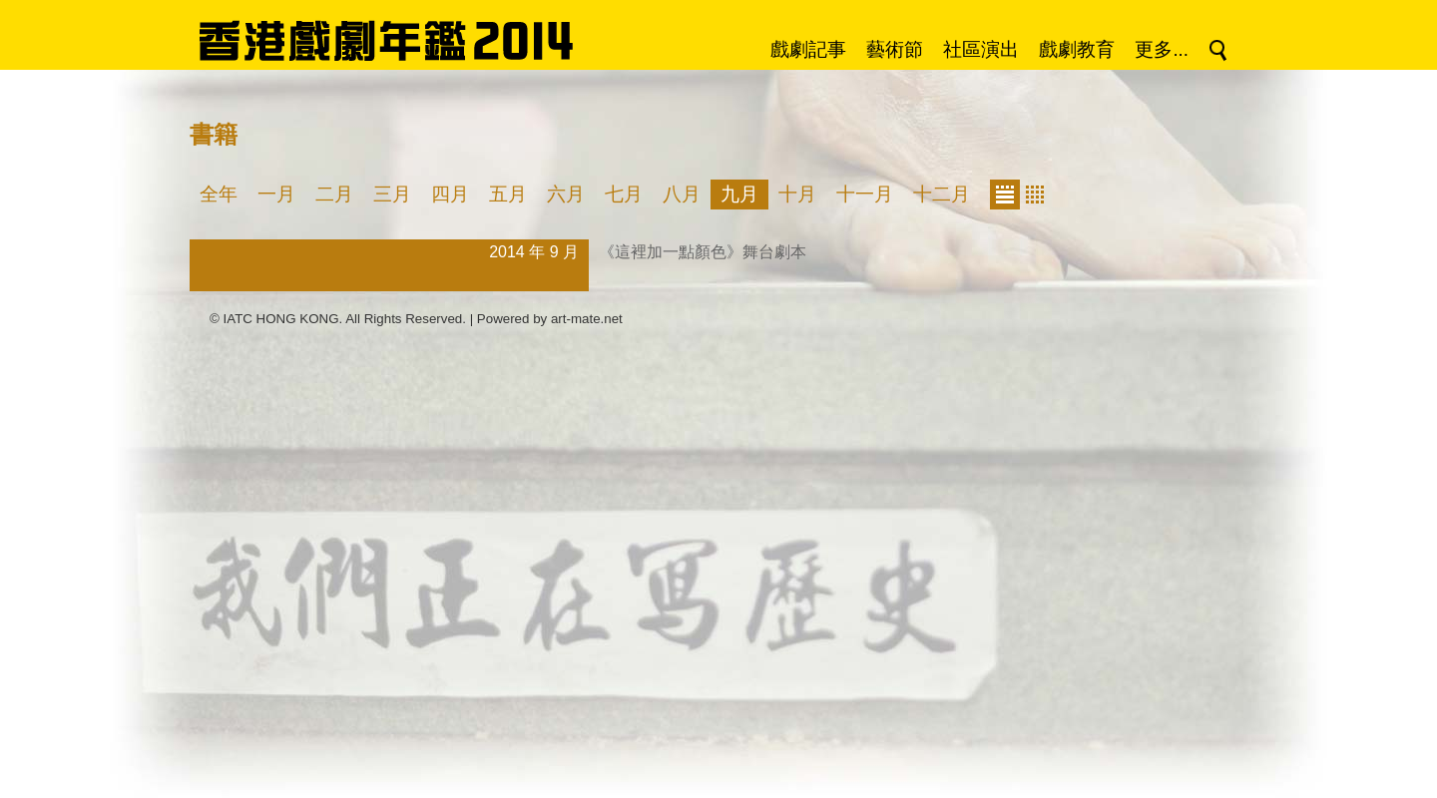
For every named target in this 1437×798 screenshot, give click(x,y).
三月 (392, 194)
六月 (566, 194)
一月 (276, 194)
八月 (682, 194)
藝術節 (894, 49)
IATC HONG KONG (281, 318)
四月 (450, 194)
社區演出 (981, 49)
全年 (219, 194)
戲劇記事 (808, 49)
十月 (797, 194)
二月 (334, 194)
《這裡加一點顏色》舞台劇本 (702, 251)
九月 (739, 194)
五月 (508, 194)
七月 (624, 194)
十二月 (941, 194)
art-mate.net (587, 318)
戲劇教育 (1077, 49)
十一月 (864, 194)
